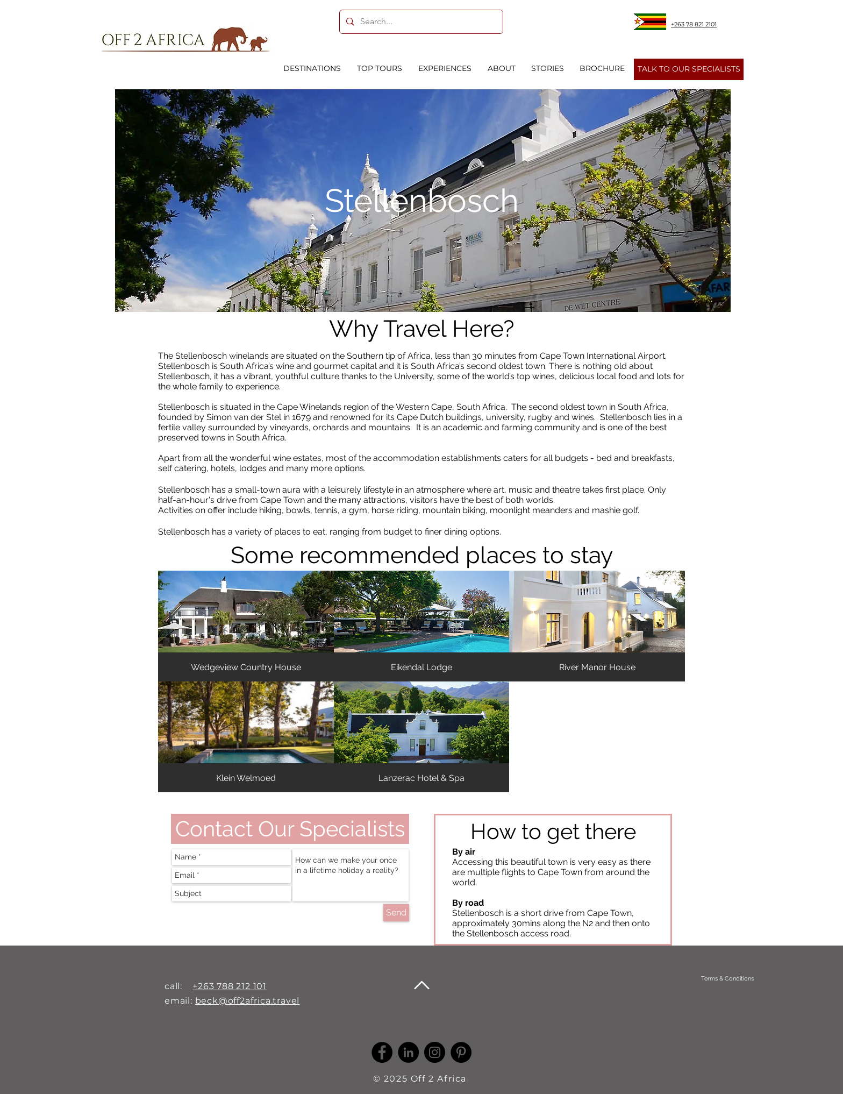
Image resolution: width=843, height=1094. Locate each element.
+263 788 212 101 (229, 986)
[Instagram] (434, 1052)
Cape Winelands (309, 407)
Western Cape (423, 407)
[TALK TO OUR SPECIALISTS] (689, 69)
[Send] (396, 912)
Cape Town (282, 500)
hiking (270, 510)
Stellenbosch (184, 407)
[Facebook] (382, 1052)
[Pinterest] (461, 1052)
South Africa (480, 407)
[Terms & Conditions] (727, 979)
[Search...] (420, 21)
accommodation (406, 458)
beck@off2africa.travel (247, 1001)
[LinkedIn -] (408, 1052)
